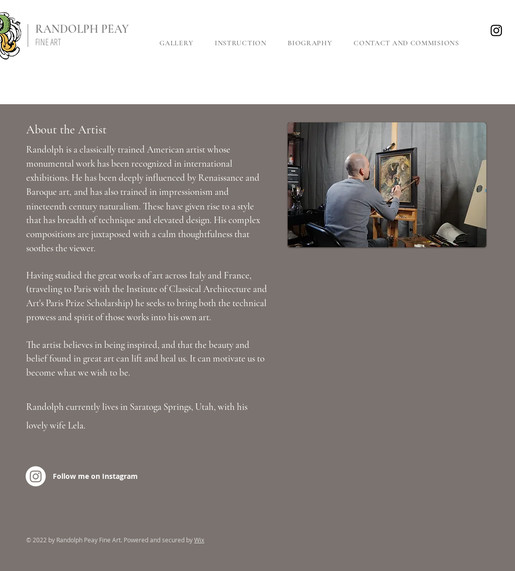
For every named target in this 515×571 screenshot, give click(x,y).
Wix (199, 540)
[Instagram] (496, 30)
